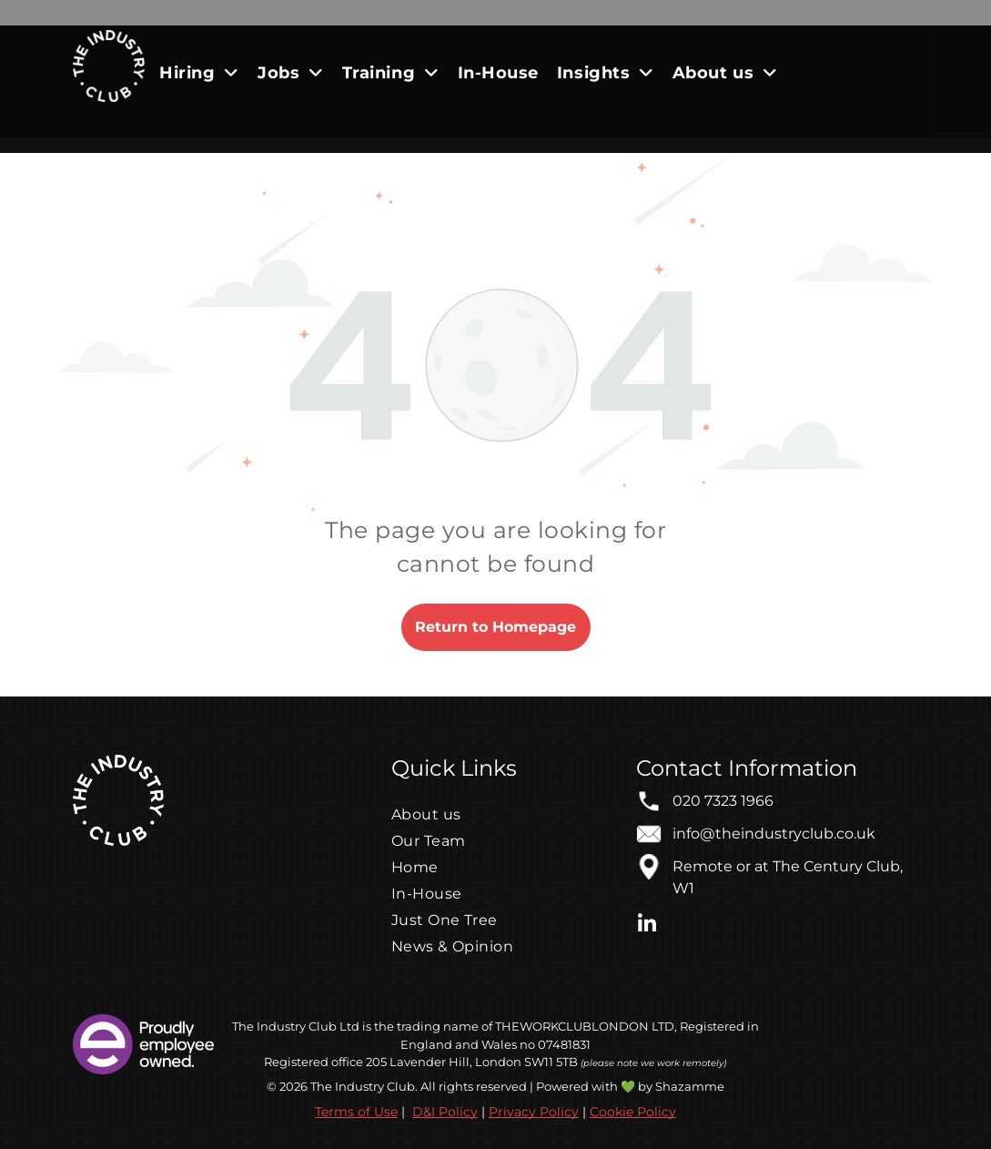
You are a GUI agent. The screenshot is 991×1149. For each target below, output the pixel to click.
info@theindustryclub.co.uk (773, 833)
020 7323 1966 (723, 800)
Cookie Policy (633, 1111)
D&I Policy (445, 1111)
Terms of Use (356, 1111)
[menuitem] (199, 72)
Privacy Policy (534, 1111)
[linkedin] (647, 926)
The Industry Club (284, 1026)
